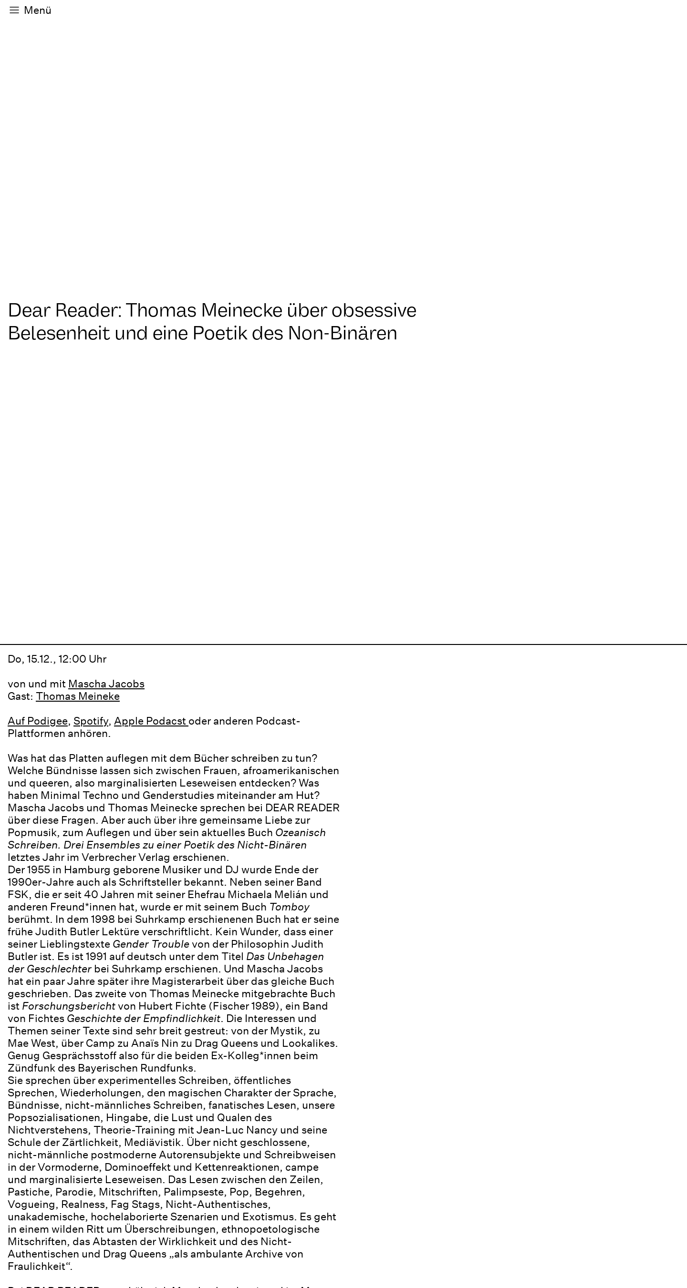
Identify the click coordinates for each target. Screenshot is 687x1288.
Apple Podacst (151, 721)
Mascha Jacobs (106, 683)
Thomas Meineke (78, 696)
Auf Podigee (38, 721)
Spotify (90, 721)
